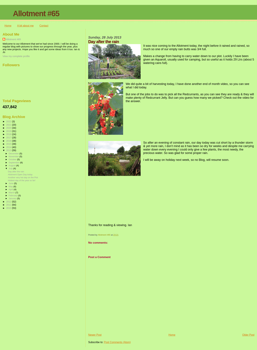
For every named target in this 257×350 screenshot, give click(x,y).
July (11, 168)
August (12, 165)
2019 (9, 131)
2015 (9, 144)
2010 (9, 208)
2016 (9, 141)
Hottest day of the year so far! (22, 180)
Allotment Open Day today (20, 174)
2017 (9, 137)
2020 (9, 128)
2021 (9, 124)
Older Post (248, 334)
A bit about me (25, 25)
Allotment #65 (36, 13)
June (11, 183)
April (11, 189)
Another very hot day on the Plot (23, 177)
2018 (9, 134)
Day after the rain (16, 171)
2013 (9, 150)
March (12, 192)
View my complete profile (16, 56)
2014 (9, 147)
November (14, 156)
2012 (9, 201)
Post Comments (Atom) (117, 342)
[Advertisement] (19, 231)
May (11, 186)
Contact (44, 25)
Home (8, 25)
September (14, 162)
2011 (9, 204)
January (13, 198)
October (13, 159)
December (14, 153)
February (13, 195)
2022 (9, 121)
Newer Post (94, 334)
